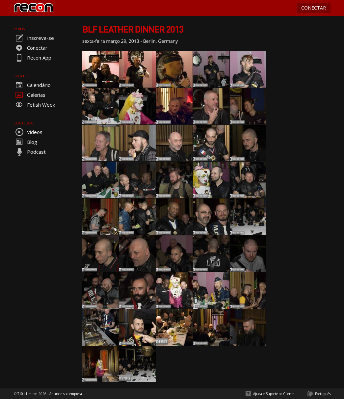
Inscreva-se (34, 38)
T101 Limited (27, 393)
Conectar (30, 48)
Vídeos (28, 132)
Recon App (32, 58)
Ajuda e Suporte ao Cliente (273, 393)
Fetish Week (34, 105)
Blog (25, 142)
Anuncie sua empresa (65, 393)
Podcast (30, 152)
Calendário (32, 85)
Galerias (29, 95)
